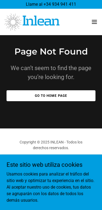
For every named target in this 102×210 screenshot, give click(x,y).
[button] (94, 21)
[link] (32, 22)
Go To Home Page (51, 96)
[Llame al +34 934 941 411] (51, 4)
